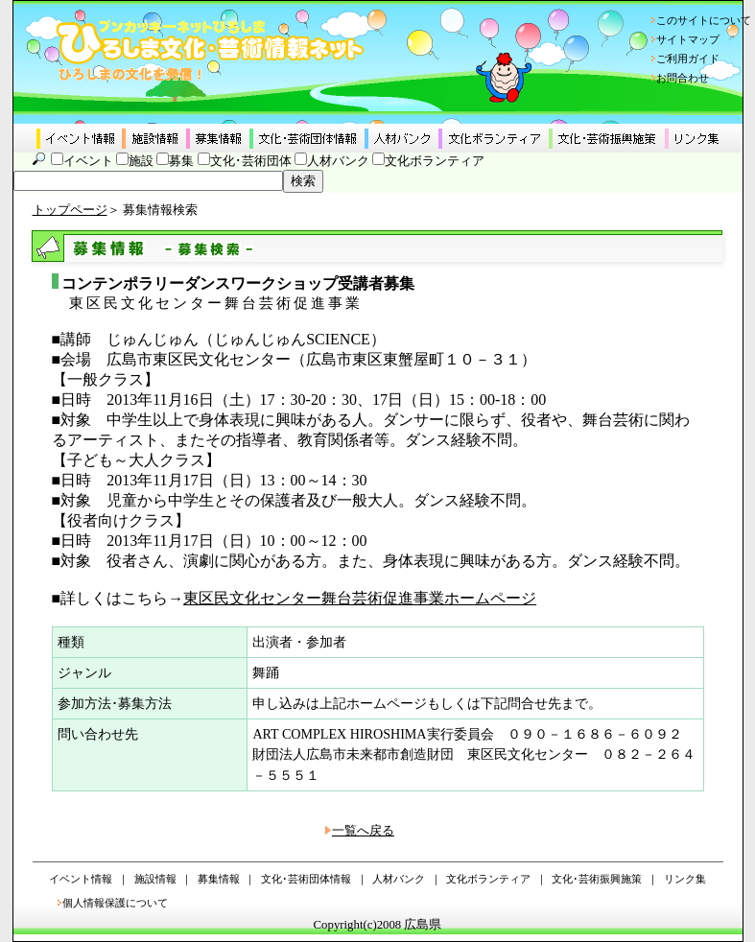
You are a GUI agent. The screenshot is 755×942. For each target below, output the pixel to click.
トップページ (70, 210)
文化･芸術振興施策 (597, 878)
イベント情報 (80, 878)
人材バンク (338, 161)
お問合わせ (682, 77)
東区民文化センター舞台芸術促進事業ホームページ (359, 598)
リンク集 (685, 878)
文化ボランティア (434, 161)
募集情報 (219, 878)
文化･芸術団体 (251, 161)
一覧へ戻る (363, 830)
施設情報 (155, 878)
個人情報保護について (115, 902)
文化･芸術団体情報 (306, 878)
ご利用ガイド (688, 58)
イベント (88, 161)
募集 (181, 161)
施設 (141, 161)
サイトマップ (688, 39)
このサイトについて (703, 20)
